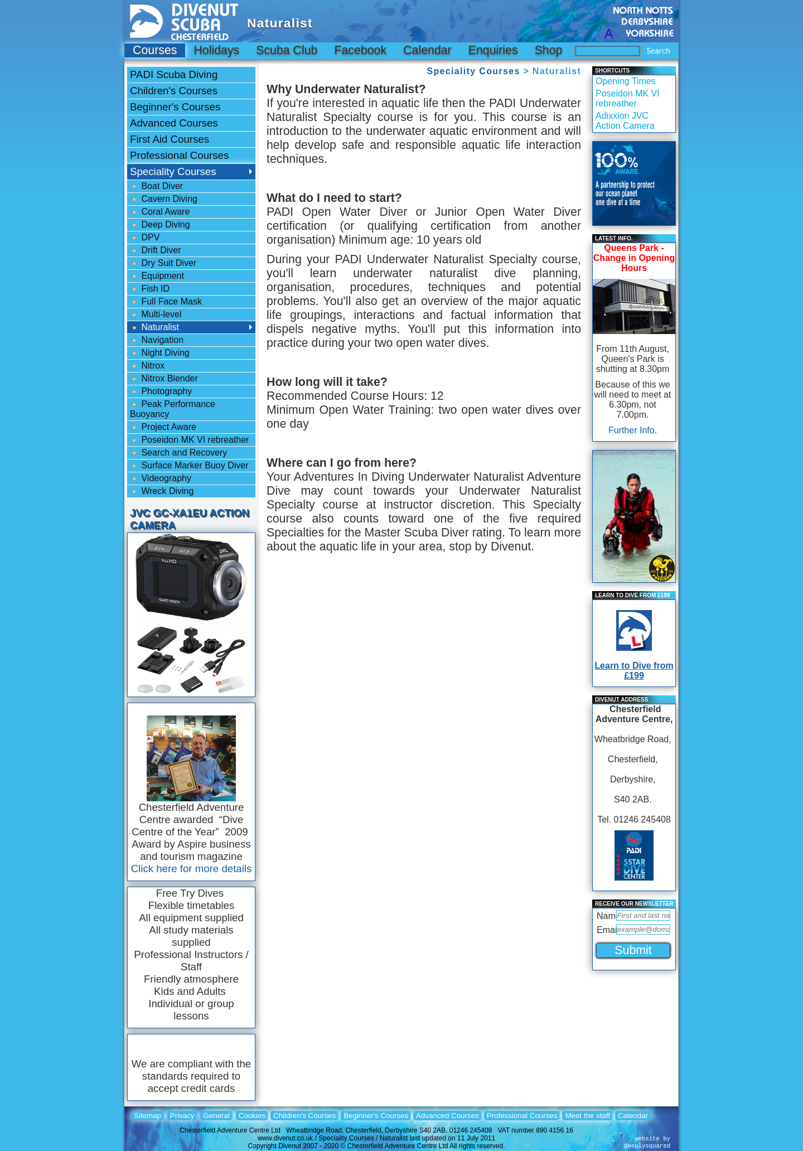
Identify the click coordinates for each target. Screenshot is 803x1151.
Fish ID (150, 289)
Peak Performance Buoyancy (172, 409)
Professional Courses (179, 155)
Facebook (360, 50)
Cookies (252, 1115)
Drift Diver (155, 250)
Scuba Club (286, 50)
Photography (161, 391)
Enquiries (493, 50)
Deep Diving (160, 225)
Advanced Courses (174, 123)
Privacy (182, 1115)
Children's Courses (173, 90)
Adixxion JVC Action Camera (625, 120)
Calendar (427, 50)
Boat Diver (156, 186)
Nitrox (147, 366)
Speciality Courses (473, 71)
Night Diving (160, 353)
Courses (155, 50)
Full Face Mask (166, 302)
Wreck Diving (162, 491)
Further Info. (632, 430)
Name (605, 916)
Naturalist (154, 327)
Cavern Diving (163, 199)
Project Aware (163, 427)
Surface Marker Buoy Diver (189, 466)
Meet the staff (587, 1115)
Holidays (216, 50)
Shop (549, 50)
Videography (160, 478)
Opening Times (626, 81)
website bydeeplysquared (647, 1142)
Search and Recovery (178, 453)
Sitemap (147, 1115)
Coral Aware (160, 212)
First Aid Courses (169, 139)
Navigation (156, 340)
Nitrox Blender (164, 379)
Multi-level (155, 314)
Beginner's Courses (175, 107)
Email (605, 930)
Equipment (157, 276)
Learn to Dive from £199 (633, 670)
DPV (144, 238)
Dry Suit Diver (163, 263)
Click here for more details (191, 868)
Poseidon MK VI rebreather (189, 440)
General (216, 1115)
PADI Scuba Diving (173, 74)
